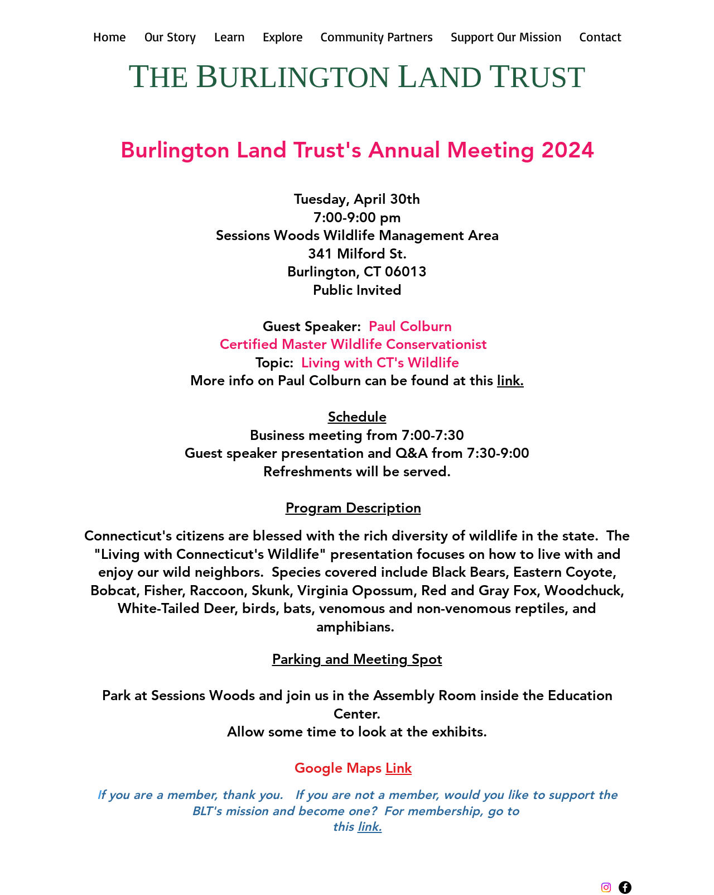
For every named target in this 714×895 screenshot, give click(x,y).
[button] (229, 37)
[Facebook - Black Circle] (625, 887)
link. (510, 380)
